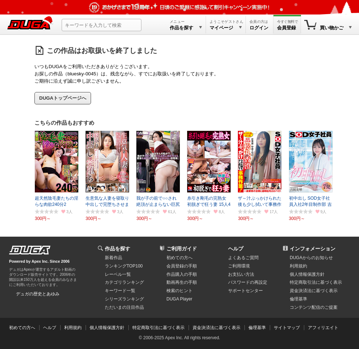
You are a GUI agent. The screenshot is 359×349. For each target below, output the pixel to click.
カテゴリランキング (124, 282)
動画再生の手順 (181, 282)
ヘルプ (235, 249)
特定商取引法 (316, 282)
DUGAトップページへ (62, 98)
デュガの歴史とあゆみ (37, 293)
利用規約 (298, 266)
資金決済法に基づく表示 (216, 327)
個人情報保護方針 (307, 274)
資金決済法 (314, 290)
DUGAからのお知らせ (311, 257)
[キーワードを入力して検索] (101, 25)
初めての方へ (179, 257)
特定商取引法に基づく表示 (158, 327)
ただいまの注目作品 (124, 307)
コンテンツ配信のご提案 (314, 307)
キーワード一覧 (120, 290)
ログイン (258, 27)
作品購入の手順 (181, 274)
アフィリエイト (323, 327)
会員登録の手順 (181, 266)
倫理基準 (298, 299)
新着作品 (113, 257)
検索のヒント (179, 290)
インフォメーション (312, 249)
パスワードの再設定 (247, 282)
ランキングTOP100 (124, 266)
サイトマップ (287, 327)
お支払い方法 (241, 274)
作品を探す (117, 249)
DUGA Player (179, 299)
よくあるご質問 (243, 257)
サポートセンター (245, 290)
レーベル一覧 (118, 274)
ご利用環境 (239, 266)
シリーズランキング (124, 299)
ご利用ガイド (181, 249)
